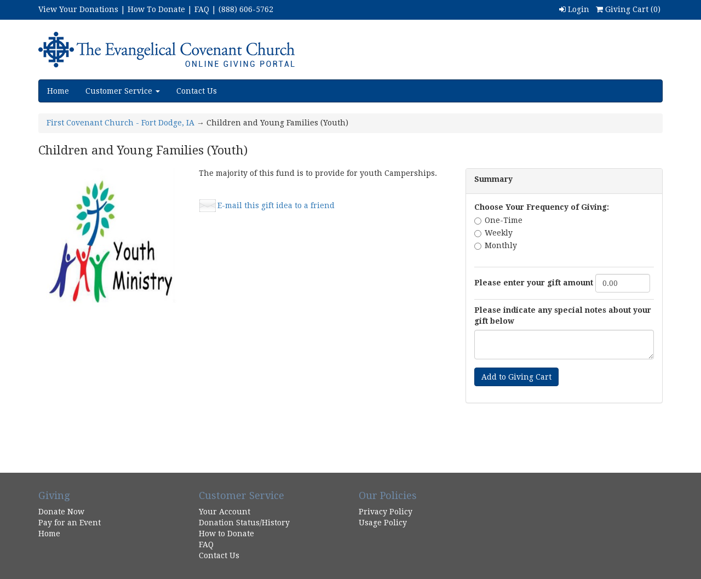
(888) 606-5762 (246, 9)
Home (58, 91)
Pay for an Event (69, 522)
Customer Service (122, 91)
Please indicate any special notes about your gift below (562, 315)
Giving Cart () (628, 9)
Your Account (224, 511)
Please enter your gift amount (533, 282)
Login (574, 9)
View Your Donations (78, 9)
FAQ (201, 9)
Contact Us (196, 91)
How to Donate (226, 533)
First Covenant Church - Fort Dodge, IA (120, 122)
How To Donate (156, 9)
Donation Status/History (244, 522)
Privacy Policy (385, 511)
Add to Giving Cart (516, 376)
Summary (493, 179)
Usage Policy (383, 522)
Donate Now (61, 511)
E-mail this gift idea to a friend (276, 205)
